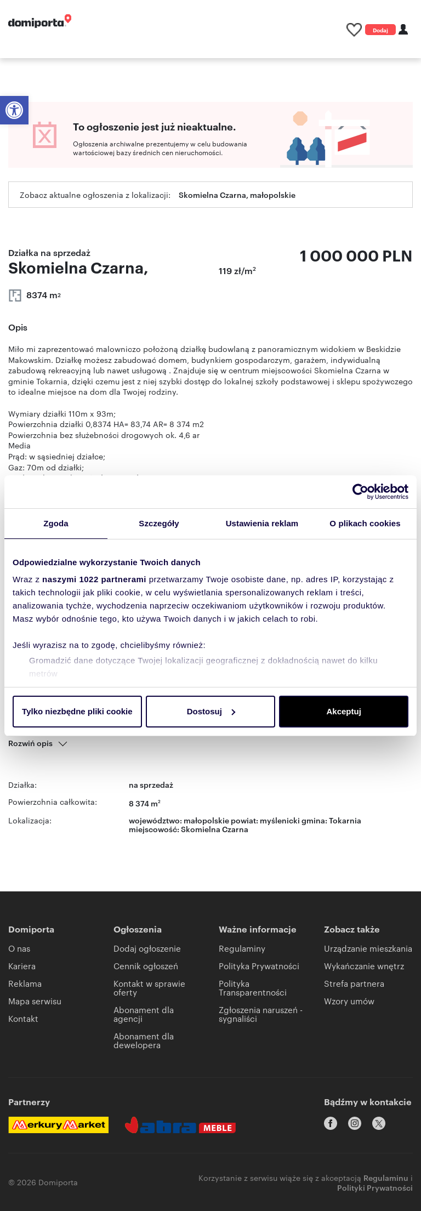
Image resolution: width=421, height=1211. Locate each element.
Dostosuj (211, 711)
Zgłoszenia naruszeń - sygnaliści (261, 1014)
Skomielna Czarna (214, 828)
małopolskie (206, 820)
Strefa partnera (354, 983)
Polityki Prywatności (375, 1186)
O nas (19, 948)
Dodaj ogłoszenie (380, 30)
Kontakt (23, 1018)
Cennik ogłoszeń (145, 965)
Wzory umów (349, 1001)
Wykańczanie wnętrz (364, 965)
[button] (14, 110)
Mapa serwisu (34, 1001)
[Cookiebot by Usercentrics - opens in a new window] (360, 492)
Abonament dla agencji (143, 1014)
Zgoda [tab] (56, 523)
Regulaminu (385, 1177)
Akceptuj (343, 711)
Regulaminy (242, 948)
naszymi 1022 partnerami (94, 579)
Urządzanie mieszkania (368, 948)
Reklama (25, 983)
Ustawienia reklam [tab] (262, 523)
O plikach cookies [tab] (364, 523)
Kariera (22, 965)
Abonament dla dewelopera (143, 1040)
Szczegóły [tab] (159, 523)
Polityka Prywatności (259, 965)
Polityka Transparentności (253, 987)
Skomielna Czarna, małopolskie (237, 194)
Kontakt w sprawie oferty (149, 987)
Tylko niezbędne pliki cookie (77, 711)
